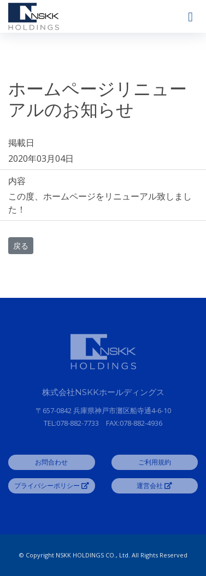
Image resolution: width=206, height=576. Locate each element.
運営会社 (154, 485)
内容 (17, 181)
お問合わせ (51, 462)
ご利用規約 (154, 462)
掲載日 (21, 143)
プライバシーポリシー (51, 485)
